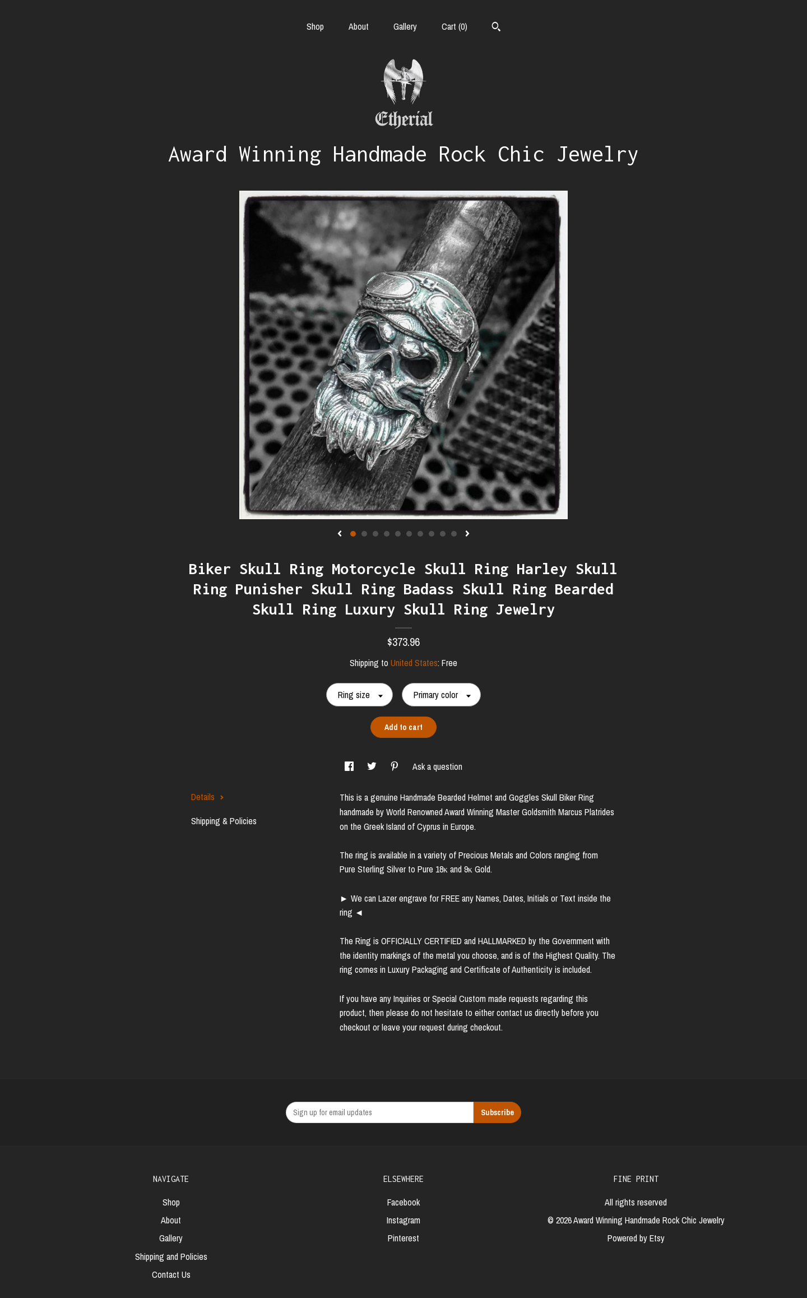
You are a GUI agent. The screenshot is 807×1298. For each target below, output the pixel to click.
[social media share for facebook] (350, 766)
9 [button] (443, 534)
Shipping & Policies (224, 821)
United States (414, 663)
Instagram (403, 1220)
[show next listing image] (467, 534)
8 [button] (431, 534)
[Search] (496, 28)
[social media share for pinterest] (395, 766)
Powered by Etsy (636, 1238)
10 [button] (454, 534)
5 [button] (398, 534)
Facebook (403, 1202)
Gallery (405, 26)
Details (207, 797)
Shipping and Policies (171, 1256)
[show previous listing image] (339, 534)
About (359, 26)
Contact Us (171, 1274)
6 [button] (409, 534)
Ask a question (437, 766)
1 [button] (353, 534)
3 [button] (375, 534)
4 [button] (386, 534)
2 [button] (364, 534)
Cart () (454, 26)
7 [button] (420, 534)
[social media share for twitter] (373, 766)
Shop (315, 26)
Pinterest (403, 1238)
